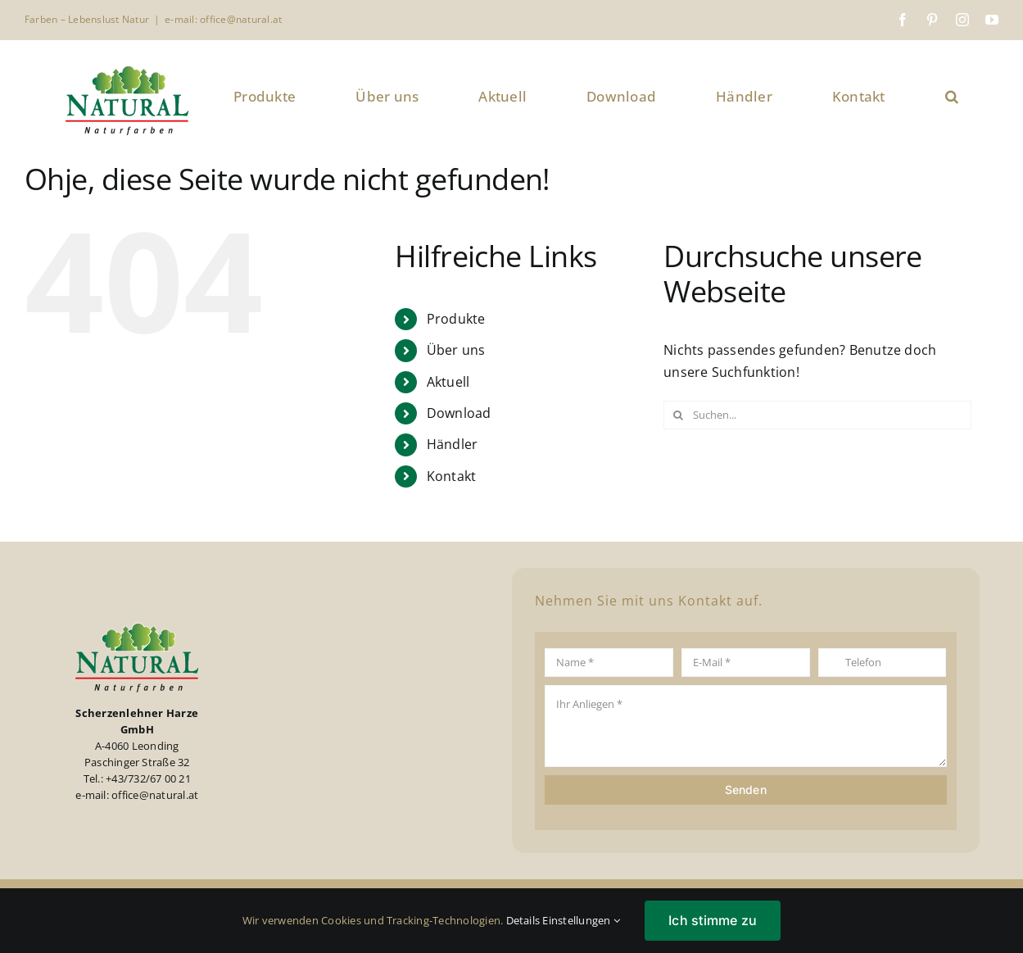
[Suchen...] (817, 415)
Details (523, 920)
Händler (452, 444)
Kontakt (452, 476)
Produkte (456, 319)
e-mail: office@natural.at (223, 19)
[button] (952, 96)
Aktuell (448, 382)
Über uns (456, 350)
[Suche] (677, 415)
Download (459, 413)
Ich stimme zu (712, 920)
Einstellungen (581, 920)
